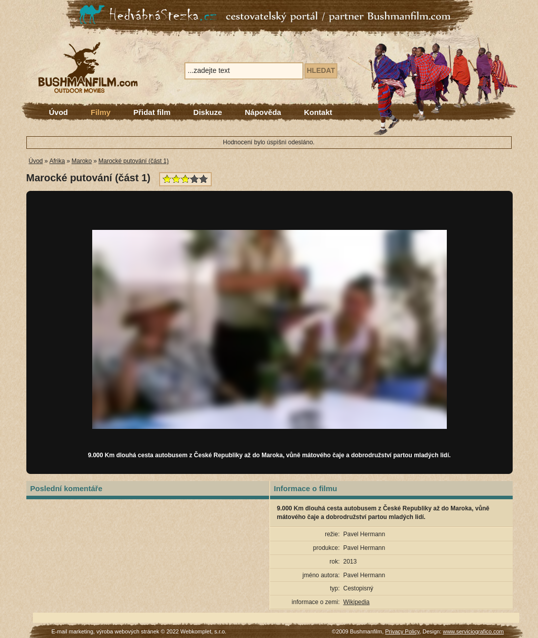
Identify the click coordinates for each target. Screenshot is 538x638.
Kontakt (318, 112)
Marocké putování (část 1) (133, 161)
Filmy (100, 112)
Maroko (81, 161)
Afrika (57, 161)
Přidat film (151, 112)
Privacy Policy (402, 631)
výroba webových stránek (127, 631)
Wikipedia (356, 602)
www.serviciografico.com (473, 631)
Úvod (58, 112)
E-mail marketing (73, 631)
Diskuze (208, 112)
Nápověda (263, 112)
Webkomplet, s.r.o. (203, 631)
